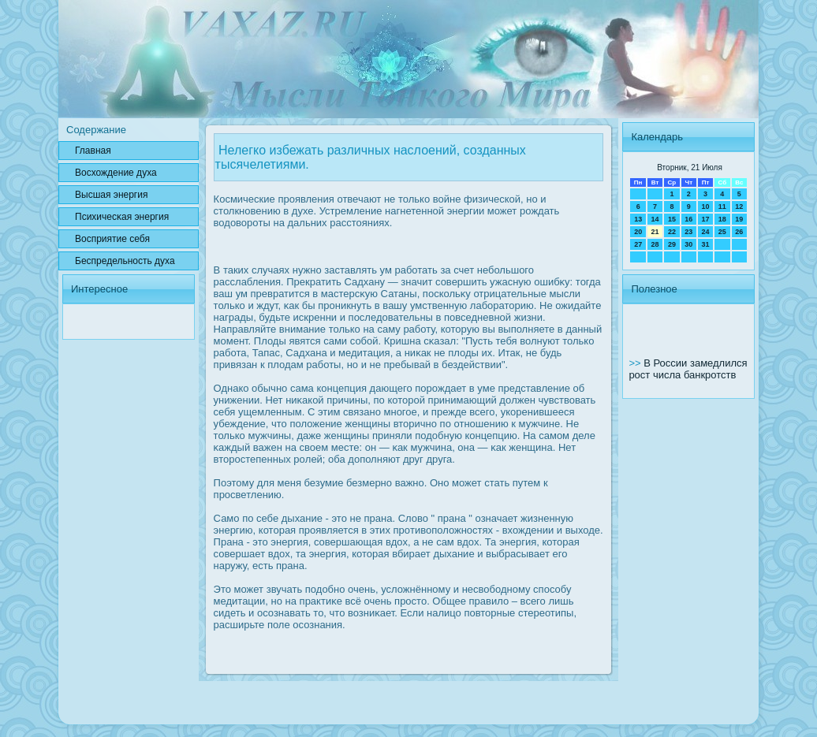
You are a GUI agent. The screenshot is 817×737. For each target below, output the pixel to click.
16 (688, 219)
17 (705, 219)
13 (638, 219)
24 (705, 232)
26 (739, 232)
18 (722, 219)
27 (638, 244)
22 (672, 232)
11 (722, 206)
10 (705, 206)
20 (638, 232)
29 (672, 244)
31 (705, 244)
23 (688, 232)
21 (655, 232)
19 (739, 219)
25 (722, 232)
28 (655, 244)
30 (688, 244)
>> (636, 363)
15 (672, 219)
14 (655, 219)
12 (739, 206)
